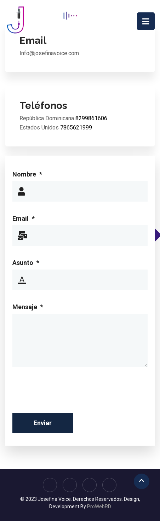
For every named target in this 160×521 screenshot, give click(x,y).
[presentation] (66, 393)
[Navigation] (146, 21)
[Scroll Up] (141, 481)
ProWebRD (99, 506)
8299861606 (91, 118)
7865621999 (76, 127)
